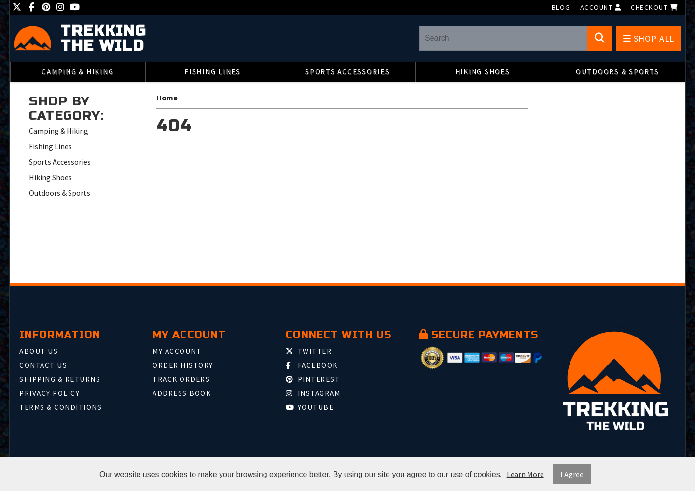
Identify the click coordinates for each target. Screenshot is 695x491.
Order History (183, 365)
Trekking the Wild (103, 39)
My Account (177, 351)
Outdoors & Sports (617, 71)
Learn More (525, 474)
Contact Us (43, 365)
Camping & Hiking (77, 71)
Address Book (182, 393)
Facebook (312, 365)
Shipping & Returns (59, 379)
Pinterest (313, 379)
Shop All (648, 38)
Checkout (654, 7)
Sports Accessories (347, 71)
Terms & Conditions (60, 407)
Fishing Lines (212, 71)
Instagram (313, 393)
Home (167, 97)
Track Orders (181, 379)
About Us (38, 351)
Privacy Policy (49, 393)
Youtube (310, 407)
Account (601, 7)
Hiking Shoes (482, 71)
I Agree (572, 474)
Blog (561, 7)
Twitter (309, 351)
